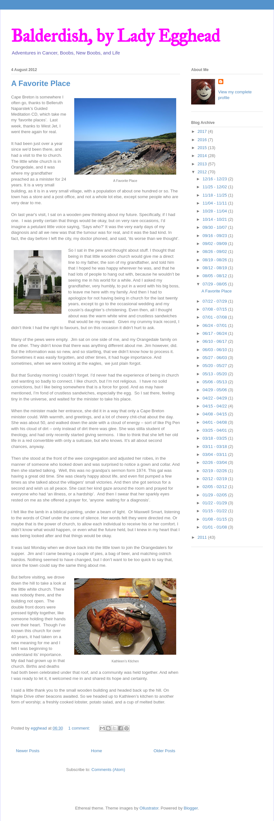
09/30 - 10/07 (215, 227)
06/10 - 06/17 (215, 341)
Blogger (191, 808)
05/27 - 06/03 (215, 357)
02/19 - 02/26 (215, 470)
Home (96, 750)
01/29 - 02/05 (215, 495)
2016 (203, 139)
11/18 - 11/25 (215, 195)
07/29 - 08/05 (215, 284)
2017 (203, 131)
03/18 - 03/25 (215, 438)
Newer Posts (28, 750)
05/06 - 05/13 (215, 381)
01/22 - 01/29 (215, 503)
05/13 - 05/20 (215, 373)
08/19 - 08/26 (215, 259)
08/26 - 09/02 (215, 251)
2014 (203, 155)
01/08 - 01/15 (215, 519)
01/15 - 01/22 (215, 510)
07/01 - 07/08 (215, 317)
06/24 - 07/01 (215, 325)
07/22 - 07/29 (215, 301)
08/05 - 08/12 (215, 275)
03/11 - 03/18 (215, 446)
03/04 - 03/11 (215, 454)
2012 (203, 171)
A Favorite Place (40, 83)
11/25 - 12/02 (215, 186)
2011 (203, 537)
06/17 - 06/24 (215, 333)
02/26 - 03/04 (215, 462)
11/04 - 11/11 (215, 203)
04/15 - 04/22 (215, 406)
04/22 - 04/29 (215, 398)
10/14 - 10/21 (215, 219)
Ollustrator (149, 808)
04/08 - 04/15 (215, 414)
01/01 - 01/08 (215, 527)
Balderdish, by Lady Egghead (115, 36)
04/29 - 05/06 (215, 389)
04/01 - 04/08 (215, 422)
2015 (203, 147)
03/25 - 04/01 (215, 430)
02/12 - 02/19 (215, 478)
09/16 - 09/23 (215, 235)
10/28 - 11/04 (215, 211)
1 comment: (79, 728)
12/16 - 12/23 (215, 178)
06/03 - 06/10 (215, 349)
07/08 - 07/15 (215, 309)
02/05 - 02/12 (215, 486)
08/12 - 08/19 (215, 267)
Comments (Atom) (108, 769)
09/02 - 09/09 (215, 243)
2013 (203, 164)
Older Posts (164, 750)
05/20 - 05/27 (215, 365)
